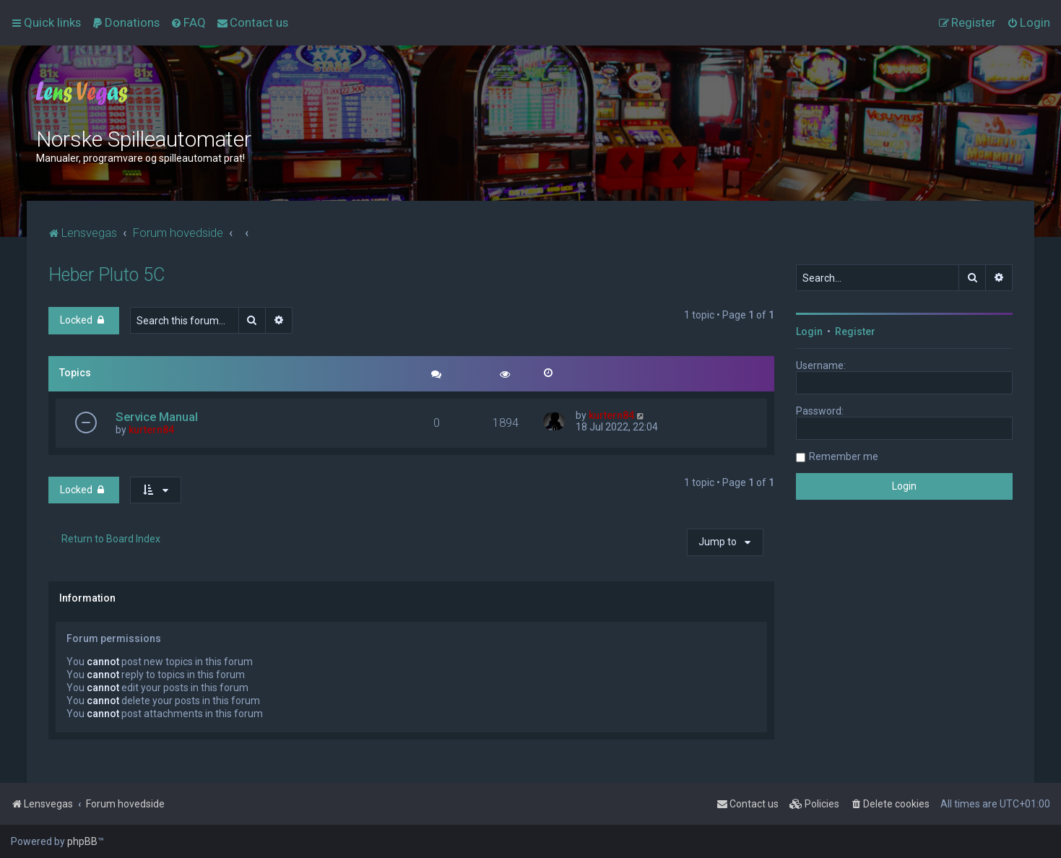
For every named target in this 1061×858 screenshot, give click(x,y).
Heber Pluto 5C (106, 274)
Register (855, 331)
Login (809, 331)
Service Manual (157, 417)
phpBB (82, 841)
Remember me (843, 456)
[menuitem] (126, 22)
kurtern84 (151, 430)
